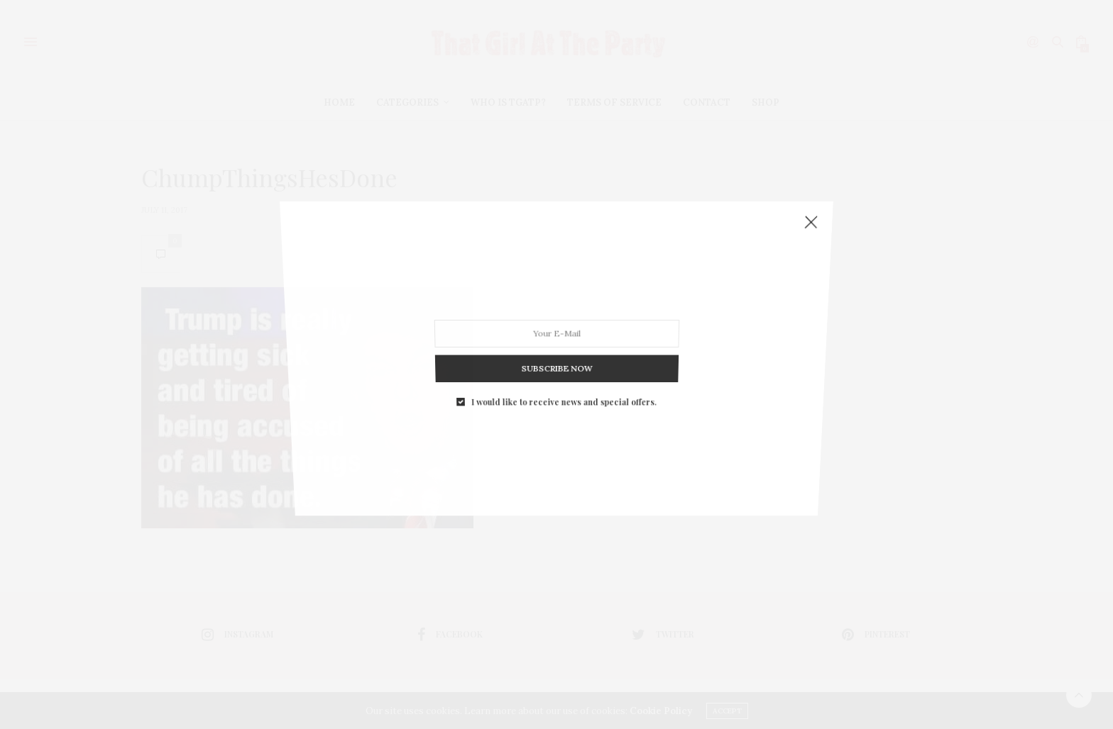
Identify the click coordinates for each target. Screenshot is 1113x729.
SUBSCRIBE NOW (556, 358)
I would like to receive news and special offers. (563, 387)
